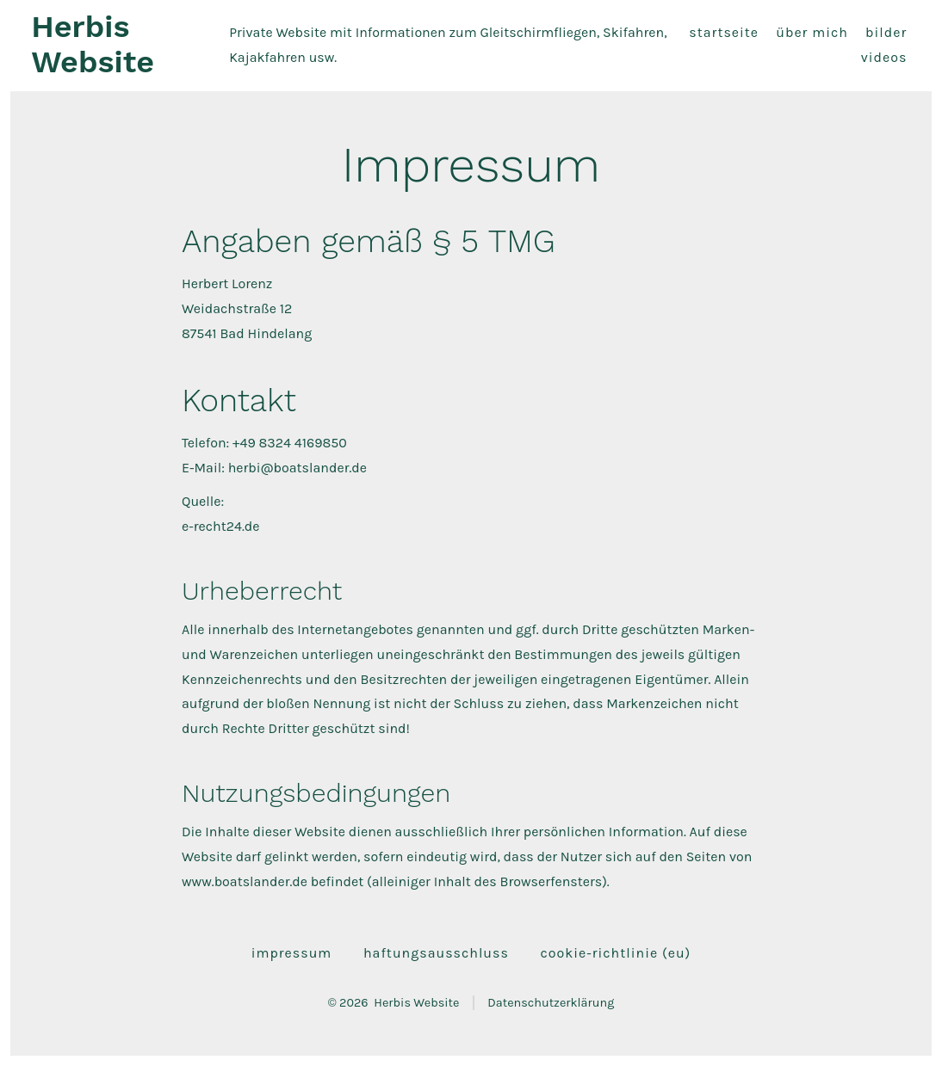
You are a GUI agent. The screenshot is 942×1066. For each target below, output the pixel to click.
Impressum (291, 953)
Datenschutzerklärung (550, 1002)
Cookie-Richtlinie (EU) (616, 953)
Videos (884, 57)
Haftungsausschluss (436, 953)
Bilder (886, 32)
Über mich (812, 32)
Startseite (724, 32)
